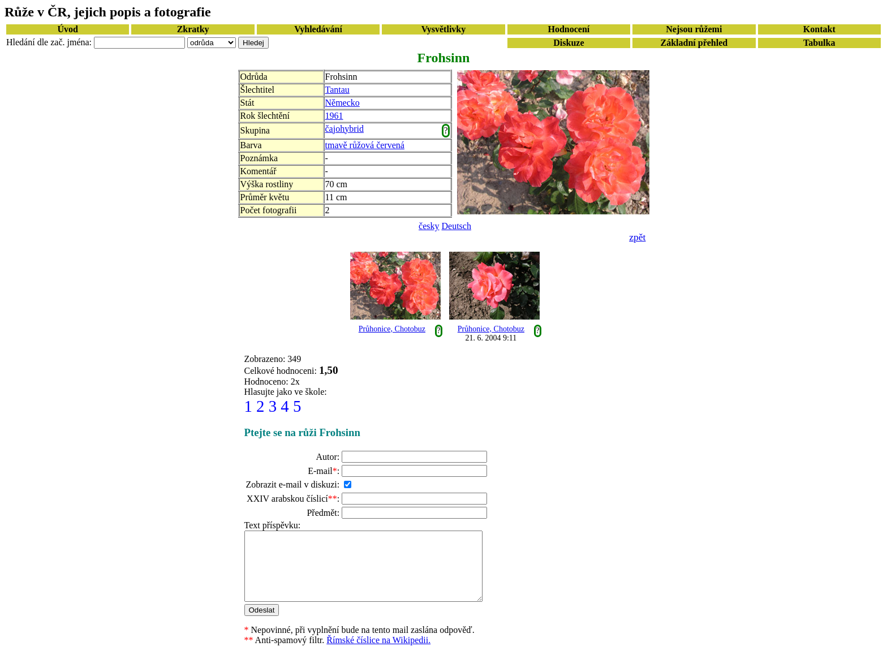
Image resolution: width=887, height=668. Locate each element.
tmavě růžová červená (364, 145)
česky (429, 226)
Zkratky (193, 29)
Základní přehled (693, 43)
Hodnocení (569, 29)
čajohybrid (344, 128)
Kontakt (819, 29)
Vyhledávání (318, 29)
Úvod (67, 29)
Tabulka (819, 43)
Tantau (337, 89)
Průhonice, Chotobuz (392, 329)
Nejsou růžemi (694, 29)
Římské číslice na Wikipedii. (378, 653)
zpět (637, 237)
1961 (334, 115)
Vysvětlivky (443, 29)
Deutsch (456, 226)
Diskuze (568, 43)
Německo (342, 102)
